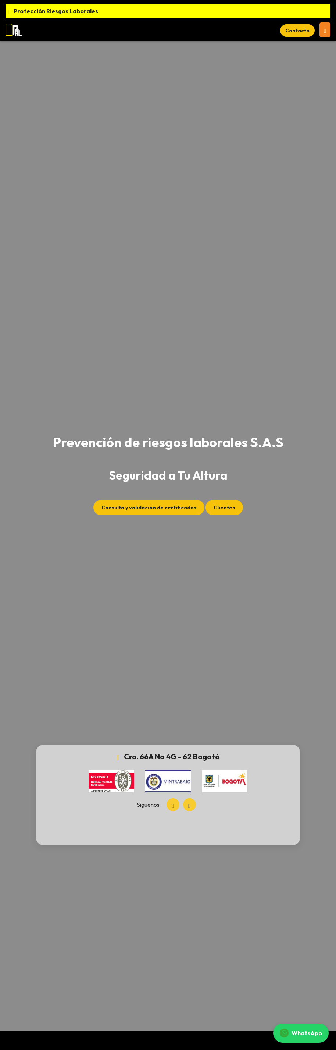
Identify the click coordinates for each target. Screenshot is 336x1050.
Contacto (297, 30)
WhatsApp (301, 1033)
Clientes (224, 507)
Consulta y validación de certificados (148, 507)
